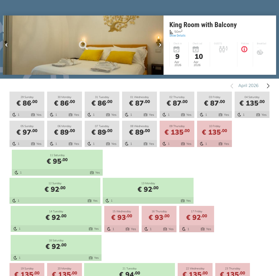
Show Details (177, 35)
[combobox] (246, 85)
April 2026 (248, 86)
